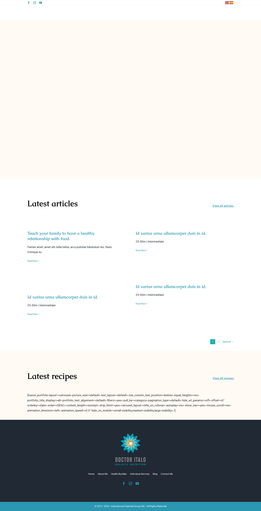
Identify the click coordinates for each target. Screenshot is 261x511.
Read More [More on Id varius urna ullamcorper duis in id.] (141, 250)
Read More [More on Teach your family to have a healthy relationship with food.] (32, 260)
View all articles (223, 206)
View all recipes (223, 378)
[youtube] (40, 2)
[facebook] (28, 2)
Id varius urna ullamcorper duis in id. (171, 233)
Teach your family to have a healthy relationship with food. (61, 236)
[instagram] (34, 2)
